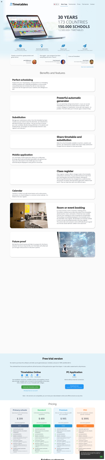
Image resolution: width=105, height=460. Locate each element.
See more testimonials (87, 67)
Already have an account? (31, 390)
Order (19, 426)
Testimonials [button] (72, 4)
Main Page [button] (64, 4)
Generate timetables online (30, 387)
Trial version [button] (85, 4)
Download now (74, 386)
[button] (56, 4)
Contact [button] (92, 4)
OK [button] (101, 456)
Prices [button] (78, 4)
